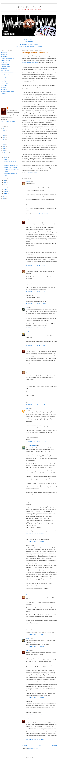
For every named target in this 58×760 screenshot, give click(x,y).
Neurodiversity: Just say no (7, 97)
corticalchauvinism (5, 76)
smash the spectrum (5, 60)
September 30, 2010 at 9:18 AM (35, 404)
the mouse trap (4, 54)
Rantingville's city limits (43, 213)
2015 (4, 139)
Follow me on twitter (5, 101)
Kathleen (28, 408)
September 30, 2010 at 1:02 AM (35, 327)
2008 (4, 198)
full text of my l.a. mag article (10, 167)
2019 (4, 130)
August (5, 178)
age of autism (4, 89)
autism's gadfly (29, 7)
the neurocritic (4, 52)
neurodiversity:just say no (29, 44)
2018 (4, 133)
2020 (4, 128)
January (6, 193)
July (5, 180)
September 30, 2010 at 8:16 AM (35, 366)
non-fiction (29, 41)
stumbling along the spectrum (7, 58)
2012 (4, 146)
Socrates (28, 181)
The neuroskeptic (5, 95)
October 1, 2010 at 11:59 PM (35, 697)
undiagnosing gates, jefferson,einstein (29, 46)
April (5, 187)
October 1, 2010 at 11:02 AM (35, 533)
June (5, 182)
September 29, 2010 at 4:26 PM (35, 291)
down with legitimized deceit (7, 72)
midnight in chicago (5, 64)
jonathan (28, 219)
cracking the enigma (5, 74)
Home (40, 745)
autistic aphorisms (5, 78)
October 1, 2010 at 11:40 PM (35, 646)
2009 (4, 196)
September (6, 159)
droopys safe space (5, 70)
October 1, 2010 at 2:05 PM (34, 590)
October (6, 157)
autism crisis (3, 87)
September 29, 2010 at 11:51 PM (36, 303)
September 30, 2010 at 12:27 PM (36, 441)
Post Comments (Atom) (33, 748)
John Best (28, 331)
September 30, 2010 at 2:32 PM (35, 498)
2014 (4, 142)
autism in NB (4, 85)
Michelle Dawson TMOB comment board (10, 99)
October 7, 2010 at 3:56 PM (34, 714)
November (6, 155)
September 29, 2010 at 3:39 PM (35, 265)
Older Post (54, 745)
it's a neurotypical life (5, 66)
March (5, 189)
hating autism (4, 68)
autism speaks (4, 79)
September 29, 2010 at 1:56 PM (35, 216)
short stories (29, 39)
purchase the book (29, 36)
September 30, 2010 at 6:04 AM (35, 345)
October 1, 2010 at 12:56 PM (35, 541)
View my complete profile (8, 121)
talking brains (4, 56)
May (5, 184)
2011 (4, 148)
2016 (4, 137)
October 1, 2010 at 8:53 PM (34, 634)
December (6, 152)
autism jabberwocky (5, 81)
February (6, 191)
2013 (4, 144)
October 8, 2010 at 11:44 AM (35, 739)
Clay (27, 307)
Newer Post (24, 745)
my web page (4, 62)
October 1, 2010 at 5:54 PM (34, 626)
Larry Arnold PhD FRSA (31, 445)
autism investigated (5, 83)
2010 (4, 150)
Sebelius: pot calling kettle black (11, 165)
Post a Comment (26, 743)
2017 (4, 135)
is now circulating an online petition (30, 62)
